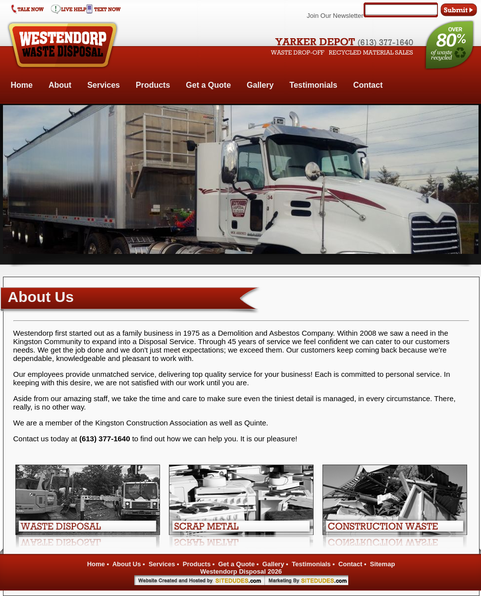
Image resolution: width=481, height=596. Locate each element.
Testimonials (313, 85)
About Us (126, 564)
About (60, 85)
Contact (368, 85)
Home (22, 85)
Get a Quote (208, 85)
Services (103, 85)
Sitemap (382, 564)
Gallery (260, 85)
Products (153, 85)
